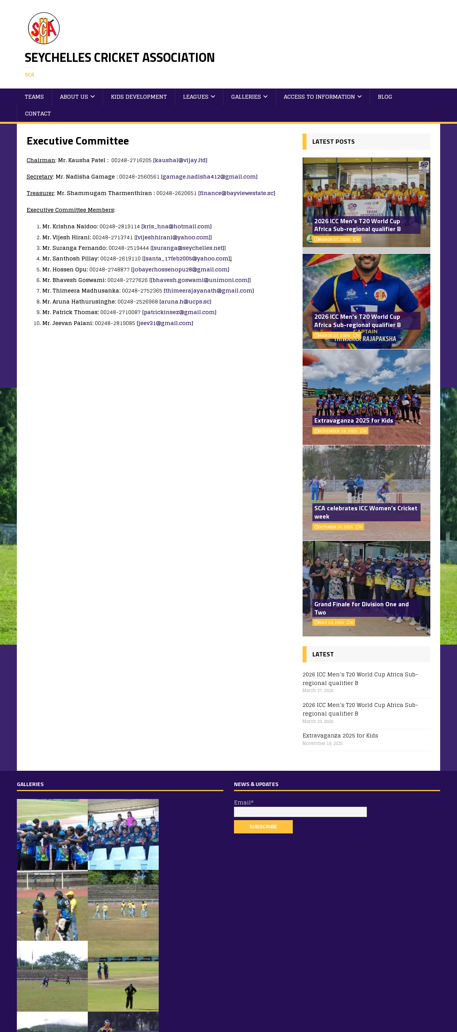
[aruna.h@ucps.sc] (185, 301)
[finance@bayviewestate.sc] (236, 193)
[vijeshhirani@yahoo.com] (173, 237)
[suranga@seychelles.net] (188, 248)
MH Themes (122, 1023)
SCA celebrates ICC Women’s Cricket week (365, 512)
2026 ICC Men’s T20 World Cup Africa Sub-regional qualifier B (357, 225)
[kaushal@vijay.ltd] (180, 160)
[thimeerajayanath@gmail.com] (209, 290)
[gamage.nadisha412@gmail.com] (209, 176)
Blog (385, 96)
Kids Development (139, 96)
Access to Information (319, 96)
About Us (74, 96)
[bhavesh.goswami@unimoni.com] (200, 280)
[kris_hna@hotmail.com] (176, 226)
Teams (34, 96)
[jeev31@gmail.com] (165, 323)
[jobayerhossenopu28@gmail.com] (180, 269)
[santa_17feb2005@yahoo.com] (187, 258)
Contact (38, 113)
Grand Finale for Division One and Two (361, 608)
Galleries (246, 96)
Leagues (196, 96)
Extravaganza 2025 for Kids (353, 420)
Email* (298, 807)
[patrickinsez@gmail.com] (179, 312)
